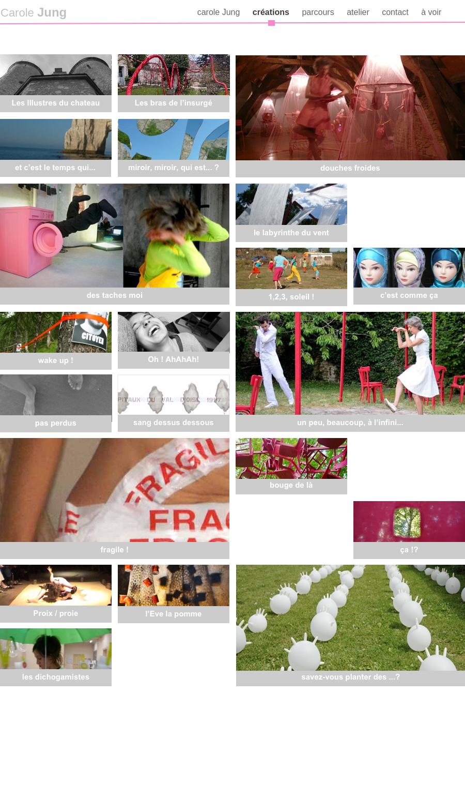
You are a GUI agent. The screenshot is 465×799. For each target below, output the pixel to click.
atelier (359, 12)
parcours (319, 12)
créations (272, 12)
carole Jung (219, 12)
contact (396, 12)
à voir (431, 12)
